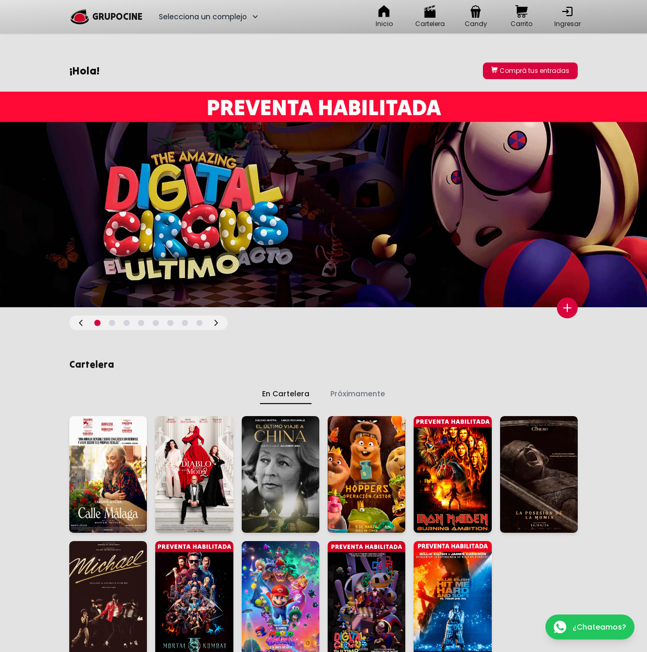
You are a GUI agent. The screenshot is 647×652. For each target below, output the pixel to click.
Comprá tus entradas (530, 70)
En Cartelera (285, 393)
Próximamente (357, 393)
